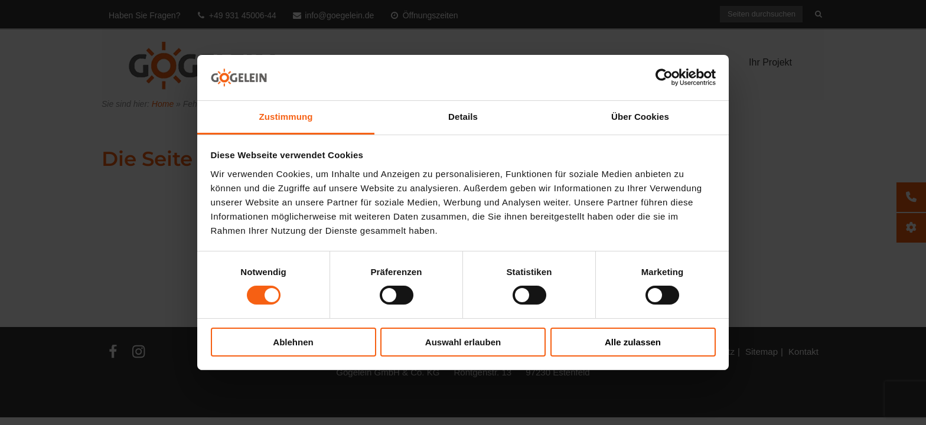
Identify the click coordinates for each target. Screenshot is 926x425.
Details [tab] (463, 117)
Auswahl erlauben (463, 342)
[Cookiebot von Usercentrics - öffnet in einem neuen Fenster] (664, 77)
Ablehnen (293, 342)
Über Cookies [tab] (640, 117)
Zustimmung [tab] (286, 117)
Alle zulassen (633, 342)
